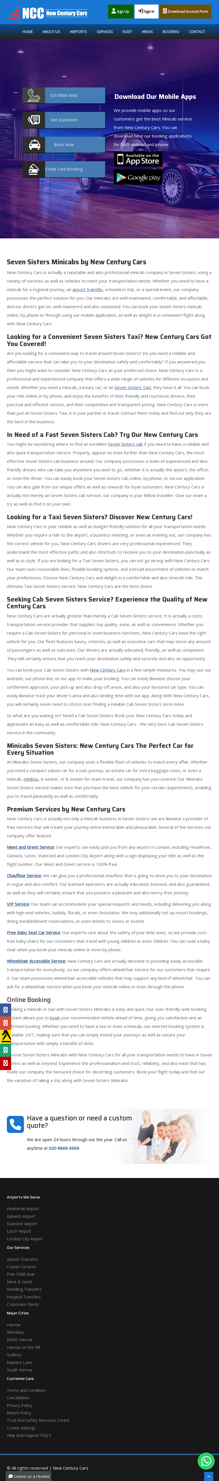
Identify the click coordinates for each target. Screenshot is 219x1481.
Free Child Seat (21, 1274)
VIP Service (18, 904)
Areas (147, 31)
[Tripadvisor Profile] (5, 1050)
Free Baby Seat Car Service (33, 932)
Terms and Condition (26, 1390)
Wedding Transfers (24, 1289)
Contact (197, 31)
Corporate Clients (23, 1304)
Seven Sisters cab (125, 444)
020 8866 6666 (64, 1148)
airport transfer (87, 289)
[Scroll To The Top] (208, 1476)
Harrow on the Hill (23, 1347)
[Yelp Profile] (5, 1063)
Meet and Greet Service (30, 847)
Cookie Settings (21, 1428)
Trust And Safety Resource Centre (38, 1420)
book (55, 1017)
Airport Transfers (22, 1259)
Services (105, 31)
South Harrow (20, 1369)
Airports (78, 31)
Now (64, 144)
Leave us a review (29, 1476)
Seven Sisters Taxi (133, 387)
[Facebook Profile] (5, 1009)
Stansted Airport (22, 1223)
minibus (31, 779)
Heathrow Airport (23, 1208)
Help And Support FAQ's (29, 1435)
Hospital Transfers (24, 1297)
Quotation (64, 119)
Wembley (15, 1332)
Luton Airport (19, 1231)
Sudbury (14, 1354)
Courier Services (21, 1266)
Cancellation (18, 1397)
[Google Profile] (5, 1023)
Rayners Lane (19, 1362)
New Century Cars (107, 670)
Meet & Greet (19, 1281)
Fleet (127, 31)
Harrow (14, 1324)
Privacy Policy (19, 1405)
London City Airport (25, 1238)
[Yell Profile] (5, 1037)
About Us (51, 31)
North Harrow (20, 1339)
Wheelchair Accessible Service (36, 961)
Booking (171, 31)
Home (27, 31)
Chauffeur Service (24, 875)
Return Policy (19, 1412)
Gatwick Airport (21, 1216)
